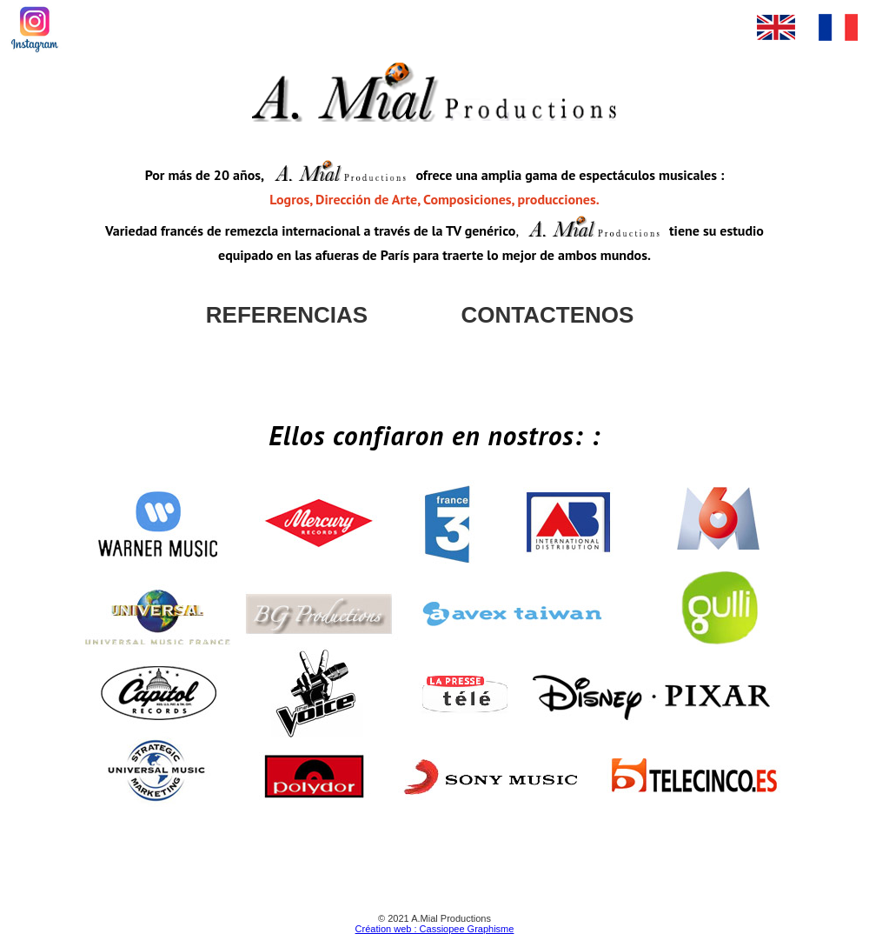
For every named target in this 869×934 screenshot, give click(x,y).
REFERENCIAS (287, 315)
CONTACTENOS (547, 315)
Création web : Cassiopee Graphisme (434, 929)
